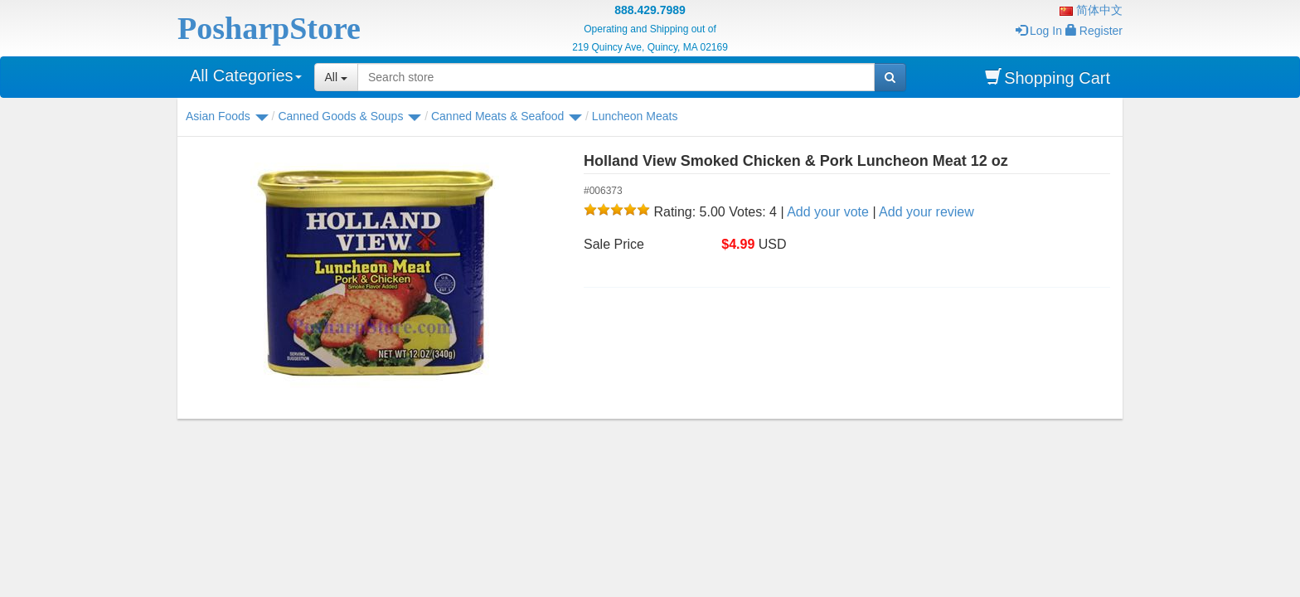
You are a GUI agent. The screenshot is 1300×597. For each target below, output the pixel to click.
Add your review (926, 212)
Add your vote (828, 212)
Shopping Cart (1047, 77)
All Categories (246, 75)
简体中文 (1091, 10)
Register (1094, 30)
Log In (1039, 30)
